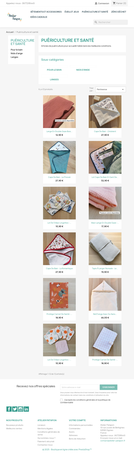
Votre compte (77, 420)
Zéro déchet (118, 11)
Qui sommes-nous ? (46, 438)
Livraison (41, 425)
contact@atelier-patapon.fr (112, 440)
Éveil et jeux (72, 11)
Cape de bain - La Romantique (59, 268)
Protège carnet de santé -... (59, 314)
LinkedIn (26, 409)
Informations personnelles (81, 425)
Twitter (14, 409)
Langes (14, 57)
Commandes (74, 428)
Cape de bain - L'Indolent (105, 131)
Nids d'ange (17, 53)
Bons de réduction (77, 438)
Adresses (73, 435)
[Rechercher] (110, 22)
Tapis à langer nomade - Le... (105, 268)
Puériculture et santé (95, 11)
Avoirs (71, 432)
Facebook (9, 409)
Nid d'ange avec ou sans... (105, 314)
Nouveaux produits (14, 425)
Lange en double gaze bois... (59, 131)
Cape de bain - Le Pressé (59, 177)
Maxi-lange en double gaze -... (105, 223)
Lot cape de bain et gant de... (105, 177)
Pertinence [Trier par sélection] (110, 89)
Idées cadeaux (38, 17)
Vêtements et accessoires (46, 11)
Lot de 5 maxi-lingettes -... (59, 223)
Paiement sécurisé (46, 441)
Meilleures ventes (14, 428)
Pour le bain (17, 49)
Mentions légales (45, 428)
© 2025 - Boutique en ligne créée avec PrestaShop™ (67, 449)
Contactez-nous (45, 445)
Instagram (20, 409)
